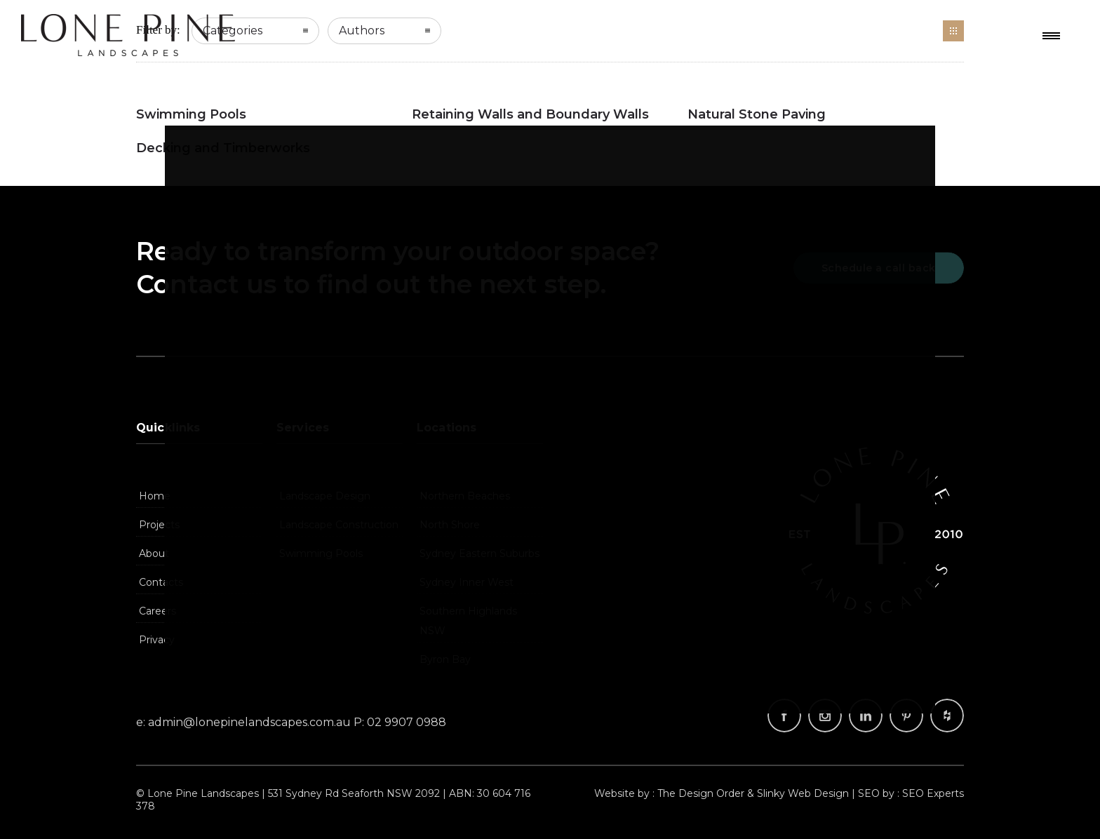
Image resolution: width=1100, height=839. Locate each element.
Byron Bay (445, 659)
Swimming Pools (191, 114)
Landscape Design (324, 496)
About (154, 553)
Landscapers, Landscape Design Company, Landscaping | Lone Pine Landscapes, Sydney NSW (128, 35)
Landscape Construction (338, 524)
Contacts (161, 582)
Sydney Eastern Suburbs (479, 553)
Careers (157, 611)
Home (154, 496)
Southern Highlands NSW (468, 621)
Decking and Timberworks (223, 148)
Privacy (157, 639)
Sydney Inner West (467, 582)
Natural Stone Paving (757, 114)
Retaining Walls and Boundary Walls (530, 114)
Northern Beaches (465, 496)
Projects (159, 524)
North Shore (450, 524)
